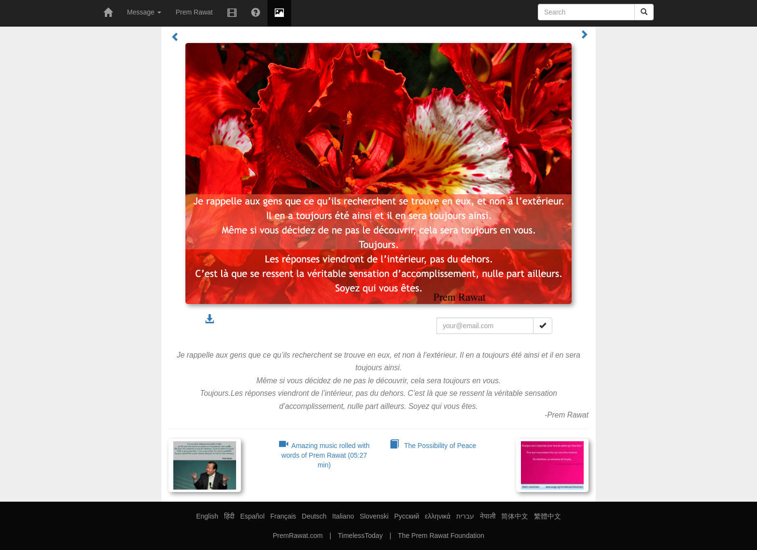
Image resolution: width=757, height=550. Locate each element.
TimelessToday (360, 535)
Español (252, 516)
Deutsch (314, 516)
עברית (465, 516)
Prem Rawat (194, 12)
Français (283, 516)
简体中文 (514, 516)
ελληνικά (437, 516)
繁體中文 (547, 516)
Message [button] (144, 12)
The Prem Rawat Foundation (441, 535)
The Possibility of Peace (433, 445)
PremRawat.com (297, 535)
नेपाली (488, 516)
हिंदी (229, 516)
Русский (406, 516)
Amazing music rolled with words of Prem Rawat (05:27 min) (324, 455)
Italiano (343, 516)
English (207, 516)
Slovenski (374, 516)
